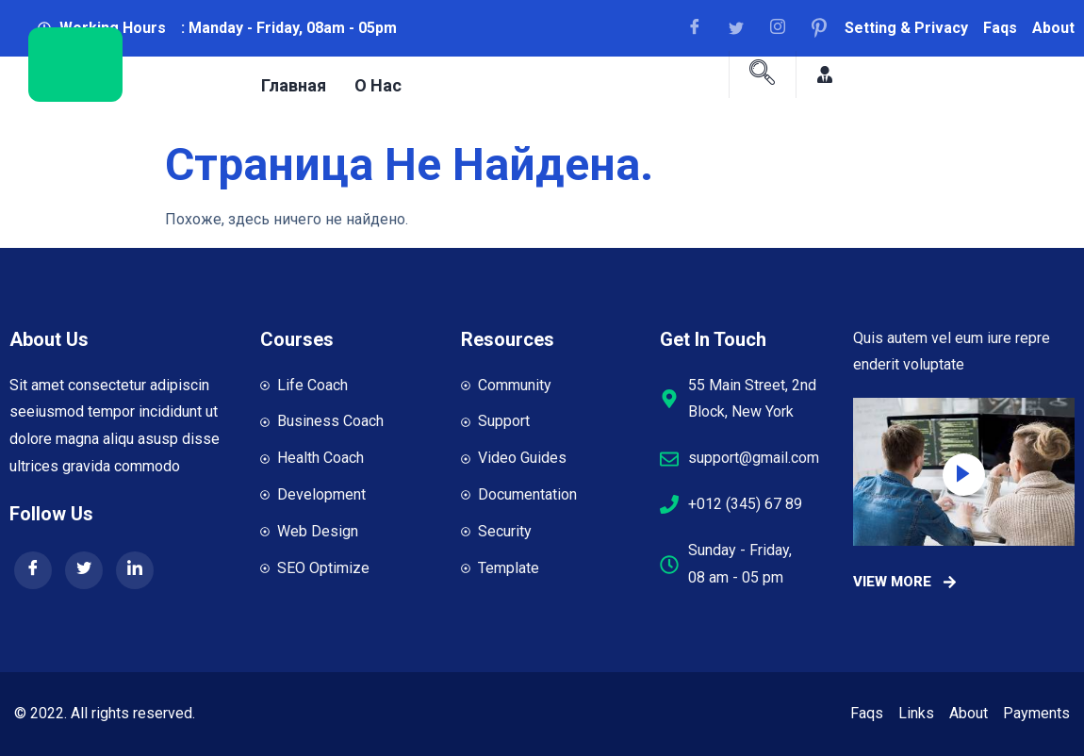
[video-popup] (964, 474)
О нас (378, 84)
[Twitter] (84, 570)
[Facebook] (701, 28)
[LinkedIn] (135, 570)
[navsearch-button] (762, 74)
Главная (293, 84)
